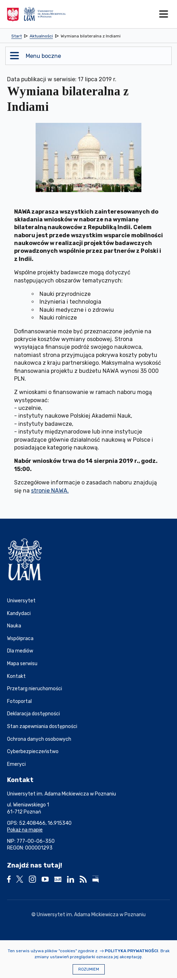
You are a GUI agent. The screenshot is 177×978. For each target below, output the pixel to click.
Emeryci (16, 764)
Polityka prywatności (131, 950)
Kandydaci (19, 613)
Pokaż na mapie (25, 830)
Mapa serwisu (22, 664)
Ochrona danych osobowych (39, 739)
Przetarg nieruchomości (34, 689)
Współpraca (20, 639)
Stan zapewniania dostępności (42, 726)
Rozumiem (88, 969)
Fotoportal (19, 701)
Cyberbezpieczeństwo (33, 752)
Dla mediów (20, 651)
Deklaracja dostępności (33, 714)
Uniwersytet (21, 601)
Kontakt (16, 676)
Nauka (14, 626)
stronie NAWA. (50, 490)
